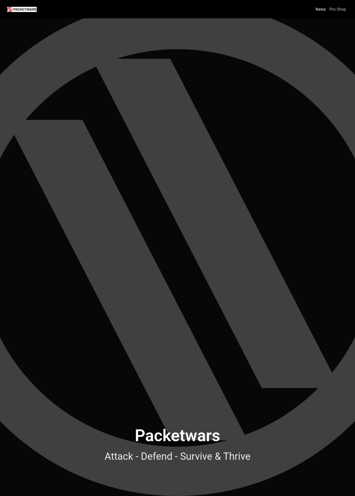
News (321, 9)
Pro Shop (337, 9)
